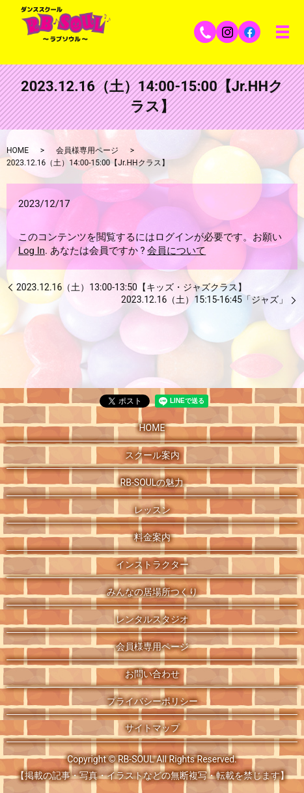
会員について (176, 251)
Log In (31, 251)
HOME (18, 150)
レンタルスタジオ (152, 619)
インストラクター (152, 564)
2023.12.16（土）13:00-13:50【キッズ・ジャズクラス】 (131, 287)
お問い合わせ (152, 674)
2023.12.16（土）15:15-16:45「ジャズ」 (204, 299)
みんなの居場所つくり (152, 592)
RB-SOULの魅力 (152, 482)
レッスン (152, 510)
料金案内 (152, 537)
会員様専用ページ (87, 150)
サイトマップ (152, 728)
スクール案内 (152, 455)
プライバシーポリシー (152, 701)
